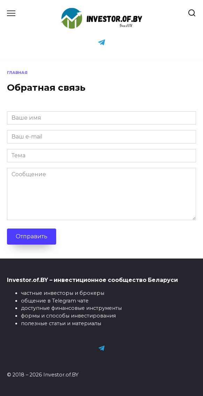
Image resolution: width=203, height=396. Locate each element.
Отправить (31, 236)
